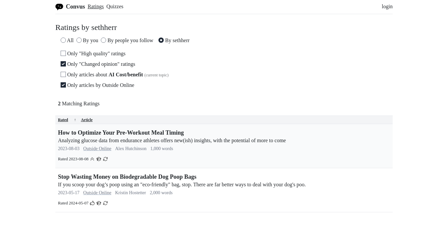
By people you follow (127, 40)
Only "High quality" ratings (93, 53)
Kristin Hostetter (130, 192)
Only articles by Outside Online (97, 85)
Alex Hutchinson (130, 148)
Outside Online (97, 148)
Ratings (96, 6)
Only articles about (115, 74)
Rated (67, 119)
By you (87, 40)
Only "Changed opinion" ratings (98, 64)
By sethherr (173, 40)
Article (87, 120)
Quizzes (115, 6)
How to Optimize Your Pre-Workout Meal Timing (121, 132)
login (387, 6)
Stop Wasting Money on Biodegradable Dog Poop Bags (127, 176)
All (67, 40)
